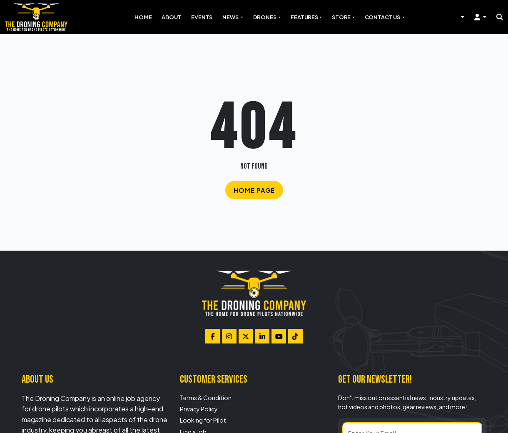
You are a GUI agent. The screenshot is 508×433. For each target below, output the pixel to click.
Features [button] (304, 17)
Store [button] (341, 17)
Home (143, 17)
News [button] (230, 17)
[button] (480, 17)
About (171, 17)
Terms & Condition (206, 397)
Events (201, 17)
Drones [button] (265, 17)
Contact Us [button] (383, 17)
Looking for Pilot (203, 420)
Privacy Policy (199, 409)
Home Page (254, 190)
